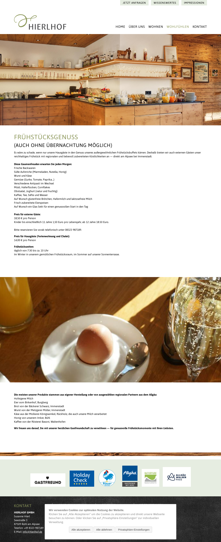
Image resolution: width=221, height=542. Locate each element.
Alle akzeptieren (81, 529)
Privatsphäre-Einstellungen (133, 529)
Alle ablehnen (104, 529)
